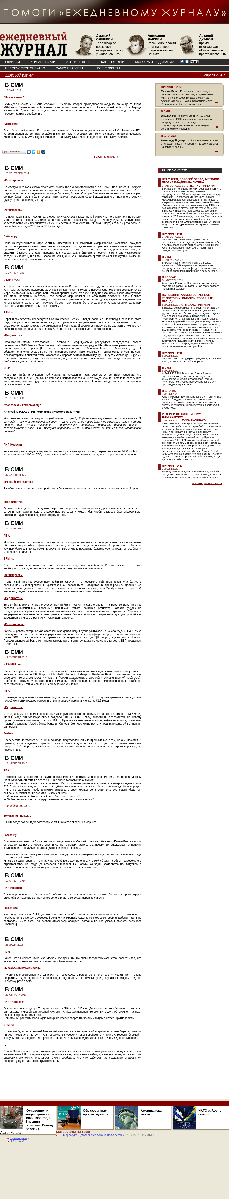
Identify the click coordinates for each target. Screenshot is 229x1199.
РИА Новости (13, 444)
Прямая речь (172, 233)
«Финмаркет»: (13, 575)
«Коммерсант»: (14, 180)
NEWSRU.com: (13, 664)
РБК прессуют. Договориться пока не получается (91, 1135)
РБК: (7, 368)
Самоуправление (71, 68)
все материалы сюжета (207, 483)
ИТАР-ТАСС (11, 279)
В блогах (169, 277)
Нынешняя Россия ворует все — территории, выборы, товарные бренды (187, 298)
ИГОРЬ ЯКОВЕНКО (193, 420)
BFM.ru (8, 312)
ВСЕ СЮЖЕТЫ (108, 68)
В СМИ (166, 257)
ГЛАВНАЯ (12, 62)
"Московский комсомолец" (22, 405)
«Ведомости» (13, 335)
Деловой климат (20, 75)
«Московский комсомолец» (22, 968)
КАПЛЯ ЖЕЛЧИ (112, 62)
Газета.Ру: (10, 835)
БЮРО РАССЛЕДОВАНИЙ (154, 62)
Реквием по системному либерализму (181, 415)
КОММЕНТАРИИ (42, 62)
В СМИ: (166, 111)
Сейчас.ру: (11, 236)
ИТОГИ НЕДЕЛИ (78, 62)
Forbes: (9, 733)
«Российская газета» (18, 481)
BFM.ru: (9, 1024)
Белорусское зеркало (25, 68)
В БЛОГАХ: (168, 136)
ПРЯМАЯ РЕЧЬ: (171, 86)
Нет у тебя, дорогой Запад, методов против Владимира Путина (190, 181)
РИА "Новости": (14, 1001)
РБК (6, 535)
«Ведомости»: (13, 598)
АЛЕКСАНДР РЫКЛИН (200, 185)
